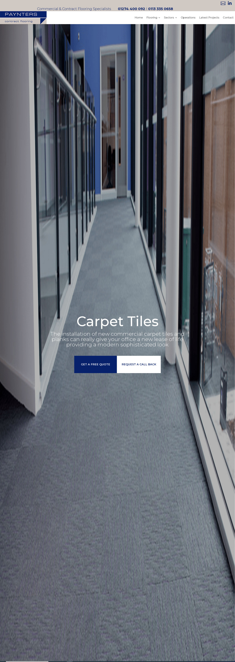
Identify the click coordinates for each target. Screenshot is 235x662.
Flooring (151, 17)
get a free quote (95, 364)
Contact (228, 17)
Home (139, 17)
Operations (188, 17)
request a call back (139, 364)
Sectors (169, 17)
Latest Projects (209, 17)
